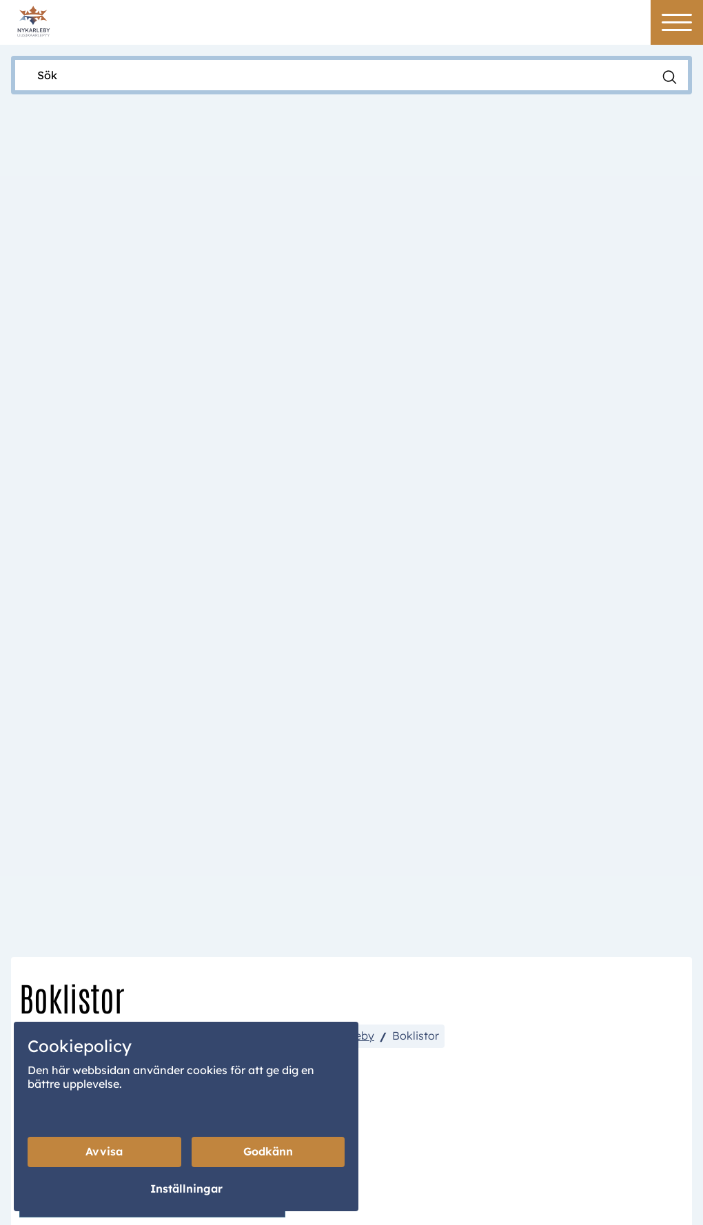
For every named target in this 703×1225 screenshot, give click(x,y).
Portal (400, 1135)
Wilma (473, 1135)
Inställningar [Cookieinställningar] (186, 1189)
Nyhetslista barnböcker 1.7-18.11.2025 (152, 617)
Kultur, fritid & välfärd (179, 454)
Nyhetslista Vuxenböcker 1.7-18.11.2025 (156, 563)
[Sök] (337, 75)
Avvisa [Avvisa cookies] (104, 1152)
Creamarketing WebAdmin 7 (384, 1207)
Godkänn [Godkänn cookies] (268, 1152)
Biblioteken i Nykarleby (313, 454)
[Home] (33, 20)
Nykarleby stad (65, 454)
